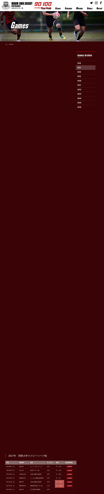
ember (79, 8)
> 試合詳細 (69, 63)
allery (89, 8)
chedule (68, 8)
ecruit (99, 8)
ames (58, 8)
